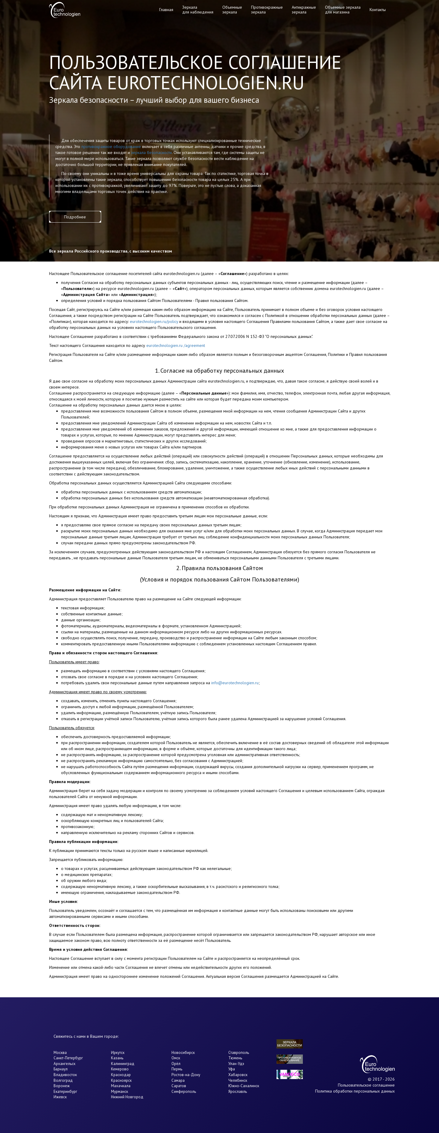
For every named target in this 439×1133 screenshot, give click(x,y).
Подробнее (75, 217)
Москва (60, 1052)
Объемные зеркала (232, 9)
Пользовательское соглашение (366, 1085)
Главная (166, 9)
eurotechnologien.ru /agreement (175, 345)
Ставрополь (238, 1052)
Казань (117, 1058)
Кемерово (120, 1069)
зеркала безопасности (151, 152)
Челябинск (237, 1080)
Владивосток (65, 1074)
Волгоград (63, 1080)
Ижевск (60, 1096)
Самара (178, 1080)
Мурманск (119, 1091)
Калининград (122, 1063)
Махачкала (120, 1085)
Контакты (378, 9)
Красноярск (121, 1080)
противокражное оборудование (111, 146)
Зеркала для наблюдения (197, 9)
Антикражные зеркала (304, 9)
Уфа (231, 1069)
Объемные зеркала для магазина (343, 9)
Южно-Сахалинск (243, 1085)
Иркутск (117, 1052)
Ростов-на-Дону (185, 1074)
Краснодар (121, 1074)
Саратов (178, 1085)
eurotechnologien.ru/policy (154, 321)
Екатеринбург (65, 1091)
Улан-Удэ (236, 1063)
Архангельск (64, 1063)
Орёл (175, 1063)
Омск (175, 1058)
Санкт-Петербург (68, 1058)
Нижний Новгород (127, 1096)
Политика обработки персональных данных (355, 1091)
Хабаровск (237, 1074)
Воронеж (62, 1085)
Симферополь (183, 1091)
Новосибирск (183, 1052)
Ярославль (237, 1091)
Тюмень (235, 1058)
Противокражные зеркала (267, 9)
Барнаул (61, 1069)
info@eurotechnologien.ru (235, 682)
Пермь (176, 1069)
